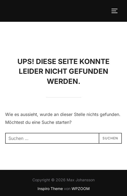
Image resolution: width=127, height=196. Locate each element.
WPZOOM (81, 166)
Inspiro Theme (50, 166)
